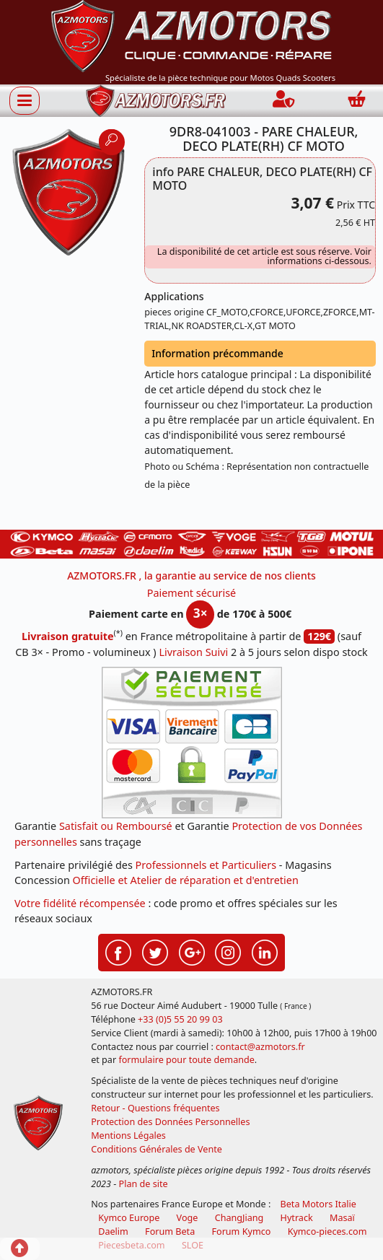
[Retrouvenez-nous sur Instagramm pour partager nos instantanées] (228, 951)
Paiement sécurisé (192, 593)
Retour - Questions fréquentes (155, 1108)
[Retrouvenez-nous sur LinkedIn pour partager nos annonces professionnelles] (265, 951)
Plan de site (143, 1184)
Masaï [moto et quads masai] (342, 1218)
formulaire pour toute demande (186, 1060)
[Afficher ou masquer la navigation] (24, 100)
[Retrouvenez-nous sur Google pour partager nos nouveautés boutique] (192, 951)
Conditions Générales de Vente (156, 1149)
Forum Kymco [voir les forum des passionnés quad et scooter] (240, 1231)
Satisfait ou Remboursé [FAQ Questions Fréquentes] (115, 826)
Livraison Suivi (193, 652)
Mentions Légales (128, 1135)
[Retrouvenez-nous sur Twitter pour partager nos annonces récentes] (155, 951)
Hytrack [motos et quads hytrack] (297, 1218)
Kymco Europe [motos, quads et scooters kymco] (128, 1218)
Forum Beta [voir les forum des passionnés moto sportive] (170, 1231)
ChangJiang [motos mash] (239, 1218)
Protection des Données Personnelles (170, 1122)
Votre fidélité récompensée (80, 903)
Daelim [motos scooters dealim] (113, 1231)
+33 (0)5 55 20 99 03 (180, 1019)
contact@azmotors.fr (260, 1047)
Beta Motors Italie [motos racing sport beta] (318, 1204)
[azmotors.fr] (156, 100)
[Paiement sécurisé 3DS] (192, 742)
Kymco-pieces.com (327, 1231)
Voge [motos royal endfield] (187, 1218)
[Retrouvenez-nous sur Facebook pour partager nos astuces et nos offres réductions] (118, 951)
